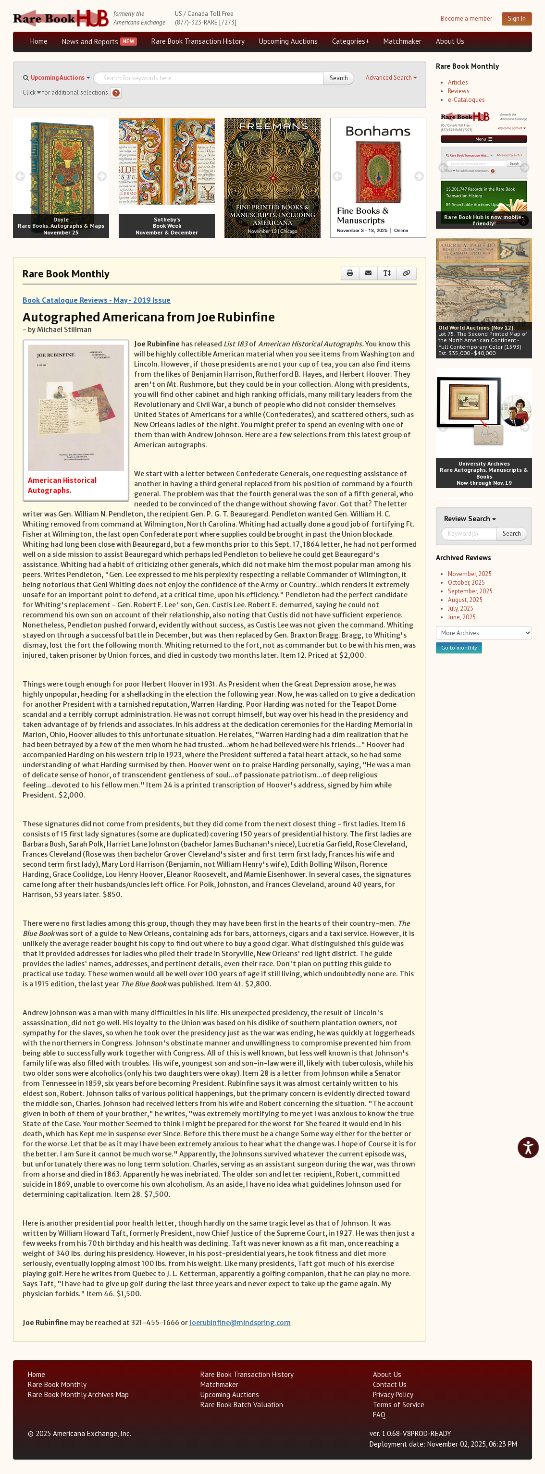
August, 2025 (465, 600)
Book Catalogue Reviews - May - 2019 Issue (97, 300)
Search (339, 78)
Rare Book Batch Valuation (241, 1404)
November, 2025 (470, 574)
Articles (458, 82)
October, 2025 (466, 582)
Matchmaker (402, 41)
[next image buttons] (102, 176)
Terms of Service (398, 1404)
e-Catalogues (466, 100)
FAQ (379, 1414)
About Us (450, 41)
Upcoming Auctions (288, 41)
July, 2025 (460, 608)
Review (456, 518)
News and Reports (90, 41)
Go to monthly (459, 647)
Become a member (466, 18)
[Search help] (116, 92)
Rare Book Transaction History (198, 41)
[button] (391, 78)
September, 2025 (470, 591)
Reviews (459, 91)
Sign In (517, 18)
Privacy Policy (393, 1394)
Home (39, 41)
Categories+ (350, 41)
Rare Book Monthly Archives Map (78, 1394)
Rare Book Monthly (57, 1384)
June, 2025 (462, 617)
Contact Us (390, 1384)
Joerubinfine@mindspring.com (240, 1322)
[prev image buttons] (20, 176)
